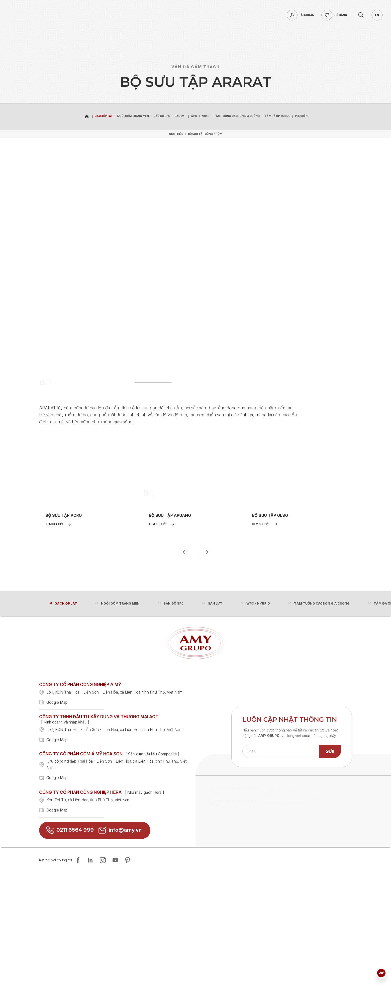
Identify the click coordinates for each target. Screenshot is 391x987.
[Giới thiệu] (176, 134)
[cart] (335, 15)
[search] (360, 14)
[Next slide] (206, 655)
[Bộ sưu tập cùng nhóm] (205, 134)
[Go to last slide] (184, 655)
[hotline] (70, 15)
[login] (302, 15)
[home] (39, 15)
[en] (377, 15)
